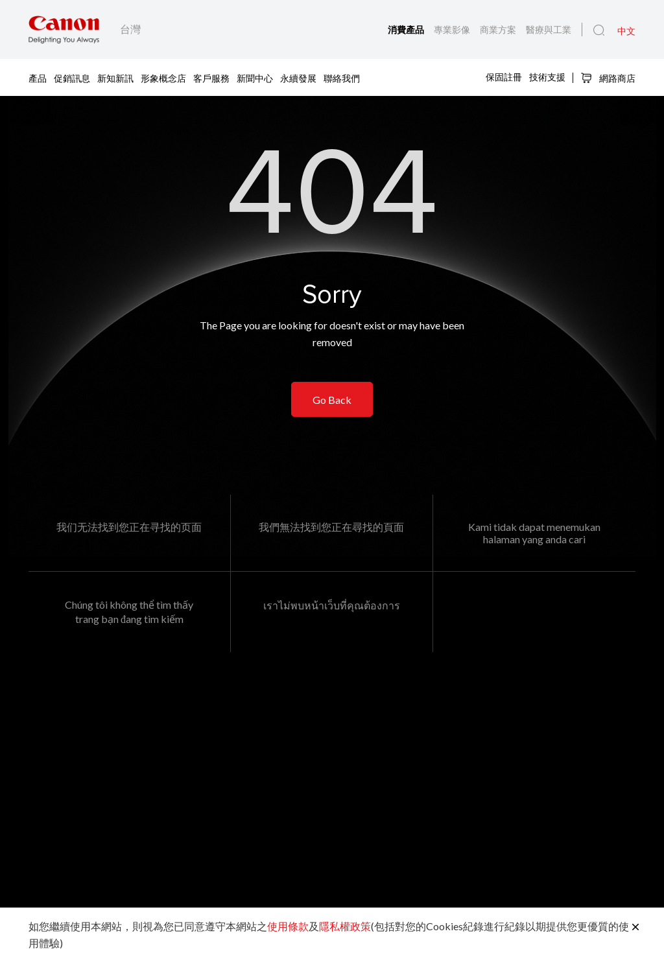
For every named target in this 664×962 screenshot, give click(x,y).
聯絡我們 (342, 77)
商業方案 (499, 29)
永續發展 (298, 77)
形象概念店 (163, 77)
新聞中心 (255, 77)
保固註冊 (504, 76)
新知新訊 (115, 77)
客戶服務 (211, 77)
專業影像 (453, 29)
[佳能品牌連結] (64, 29)
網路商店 (607, 78)
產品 (38, 77)
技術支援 (547, 76)
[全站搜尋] (599, 30)
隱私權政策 (345, 926)
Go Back (332, 399)
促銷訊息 (72, 77)
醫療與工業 (548, 29)
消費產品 (407, 30)
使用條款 (288, 926)
